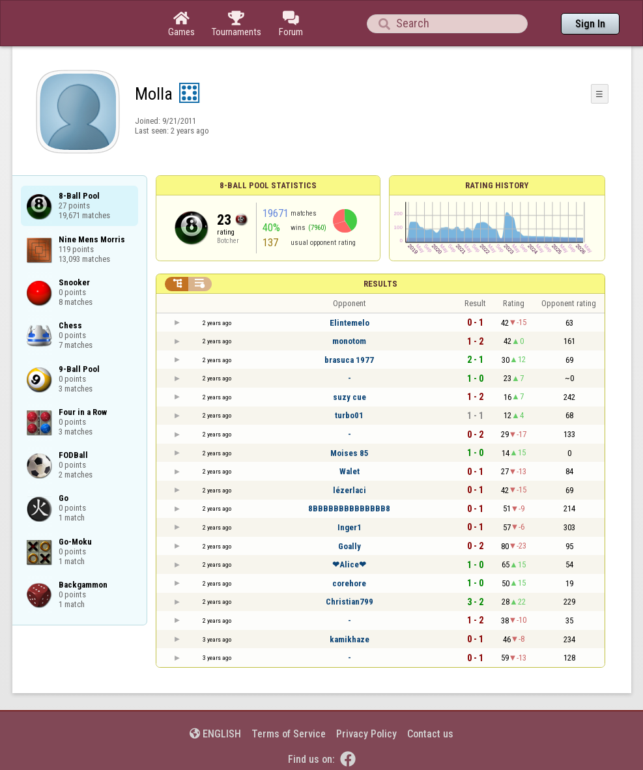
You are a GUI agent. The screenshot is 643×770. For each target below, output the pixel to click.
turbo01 (349, 415)
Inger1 (349, 527)
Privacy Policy (366, 734)
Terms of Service (288, 734)
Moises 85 (349, 453)
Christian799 (349, 601)
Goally (349, 546)
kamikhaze (349, 639)
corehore (349, 583)
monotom (349, 341)
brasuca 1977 (349, 360)
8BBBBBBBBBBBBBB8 (349, 508)
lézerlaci (349, 490)
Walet (349, 471)
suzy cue (349, 397)
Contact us (430, 734)
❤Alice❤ (349, 564)
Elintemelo (349, 323)
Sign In (590, 24)
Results (380, 284)
